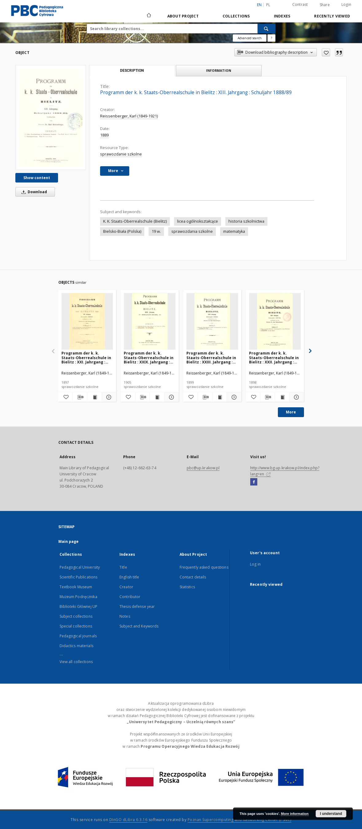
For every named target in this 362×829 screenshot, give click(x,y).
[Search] (266, 28)
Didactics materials (76, 645)
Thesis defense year (137, 606)
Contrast (300, 4)
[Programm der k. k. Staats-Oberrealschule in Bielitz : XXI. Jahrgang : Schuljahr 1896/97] (87, 321)
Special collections (76, 626)
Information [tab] (218, 70)
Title (123, 567)
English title (129, 577)
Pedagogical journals (78, 636)
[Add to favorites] (326, 52)
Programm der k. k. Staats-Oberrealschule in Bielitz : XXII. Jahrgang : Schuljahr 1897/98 (274, 357)
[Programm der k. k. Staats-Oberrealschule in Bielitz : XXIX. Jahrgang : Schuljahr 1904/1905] (149, 321)
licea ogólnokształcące (197, 221)
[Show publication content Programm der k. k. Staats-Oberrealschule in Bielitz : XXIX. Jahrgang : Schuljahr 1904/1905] (157, 397)
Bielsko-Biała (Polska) (122, 231)
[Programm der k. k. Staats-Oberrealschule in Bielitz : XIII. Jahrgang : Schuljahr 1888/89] (51, 117)
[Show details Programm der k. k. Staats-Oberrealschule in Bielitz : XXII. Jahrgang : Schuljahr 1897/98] (296, 397)
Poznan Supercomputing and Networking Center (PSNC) (239, 819)
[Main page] (148, 16)
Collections (236, 16)
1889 (104, 135)
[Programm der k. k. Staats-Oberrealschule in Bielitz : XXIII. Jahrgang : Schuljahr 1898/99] (212, 321)
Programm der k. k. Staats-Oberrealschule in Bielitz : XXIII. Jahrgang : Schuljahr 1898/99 (211, 357)
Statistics (187, 586)
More (291, 412)
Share (325, 4)
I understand (331, 814)
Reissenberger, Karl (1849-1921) (129, 116)
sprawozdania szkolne (192, 231)
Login (346, 4)
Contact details (193, 577)
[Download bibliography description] (80, 397)
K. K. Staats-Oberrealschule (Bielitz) (135, 221)
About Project (183, 16)
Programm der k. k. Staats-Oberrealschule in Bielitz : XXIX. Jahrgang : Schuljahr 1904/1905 (148, 357)
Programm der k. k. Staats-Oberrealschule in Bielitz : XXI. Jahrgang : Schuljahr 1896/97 (86, 357)
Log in (255, 564)
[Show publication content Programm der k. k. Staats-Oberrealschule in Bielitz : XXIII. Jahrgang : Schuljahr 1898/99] (219, 397)
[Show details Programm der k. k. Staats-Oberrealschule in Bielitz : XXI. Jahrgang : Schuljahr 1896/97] (108, 397)
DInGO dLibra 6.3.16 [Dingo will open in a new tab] (128, 819)
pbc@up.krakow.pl (203, 467)
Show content (36, 177)
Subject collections (76, 616)
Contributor (129, 596)
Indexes (282, 16)
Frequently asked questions (204, 567)
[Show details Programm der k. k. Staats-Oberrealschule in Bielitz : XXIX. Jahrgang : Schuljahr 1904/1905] (171, 397)
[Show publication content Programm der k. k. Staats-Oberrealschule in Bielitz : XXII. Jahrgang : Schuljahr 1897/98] (282, 397)
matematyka (234, 231)
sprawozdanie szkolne (121, 154)
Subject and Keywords (138, 626)
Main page (68, 541)
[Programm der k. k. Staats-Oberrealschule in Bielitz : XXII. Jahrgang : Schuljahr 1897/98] (275, 321)
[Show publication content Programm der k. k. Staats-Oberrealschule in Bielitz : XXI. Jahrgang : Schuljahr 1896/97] (94, 397)
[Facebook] (253, 482)
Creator (126, 586)
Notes (124, 616)
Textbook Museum (76, 586)
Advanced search (250, 38)
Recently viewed (332, 16)
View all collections (76, 661)
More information (295, 814)
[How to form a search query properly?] (271, 38)
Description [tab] (132, 70)
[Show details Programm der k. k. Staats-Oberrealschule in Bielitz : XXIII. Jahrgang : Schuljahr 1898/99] (233, 397)
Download (33, 191)
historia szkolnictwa (246, 221)
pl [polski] (268, 5)
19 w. (156, 231)
